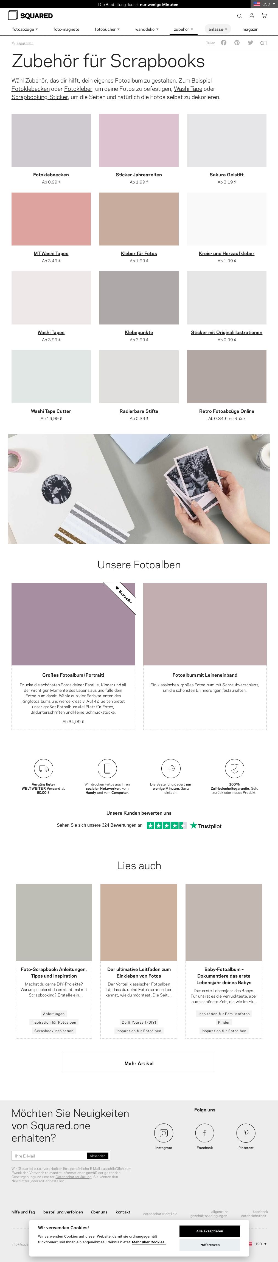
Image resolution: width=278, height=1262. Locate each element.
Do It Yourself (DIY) (139, 1022)
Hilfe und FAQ (23, 1212)
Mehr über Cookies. (149, 1242)
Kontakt (123, 1212)
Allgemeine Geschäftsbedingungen (209, 1213)
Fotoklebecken (31, 88)
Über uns (99, 1212)
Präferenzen (210, 1245)
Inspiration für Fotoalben (54, 1022)
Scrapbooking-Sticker (40, 96)
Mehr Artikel (139, 1063)
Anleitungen (53, 1013)
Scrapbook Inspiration (54, 1030)
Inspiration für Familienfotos (223, 1013)
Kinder (224, 1022)
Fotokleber (78, 88)
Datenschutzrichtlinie (160, 1213)
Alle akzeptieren (209, 1231)
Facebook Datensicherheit (254, 1213)
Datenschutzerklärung (74, 1176)
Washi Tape (188, 88)
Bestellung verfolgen (63, 1212)
